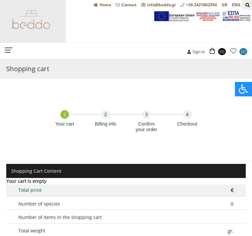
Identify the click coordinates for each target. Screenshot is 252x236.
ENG (236, 5)
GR (224, 5)
